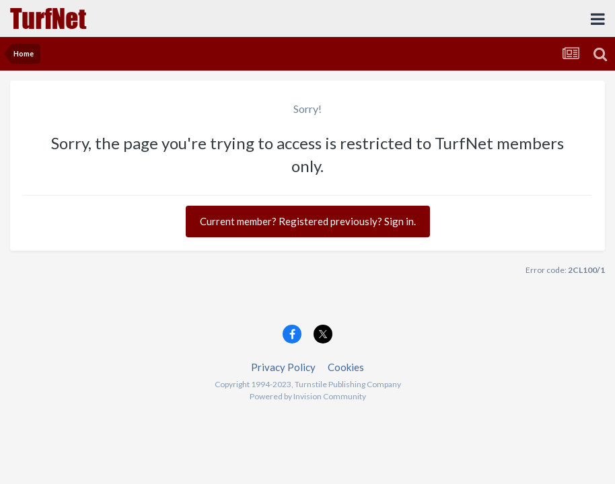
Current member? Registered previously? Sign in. (308, 221)
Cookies (346, 367)
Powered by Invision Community (308, 396)
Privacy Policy (283, 367)
